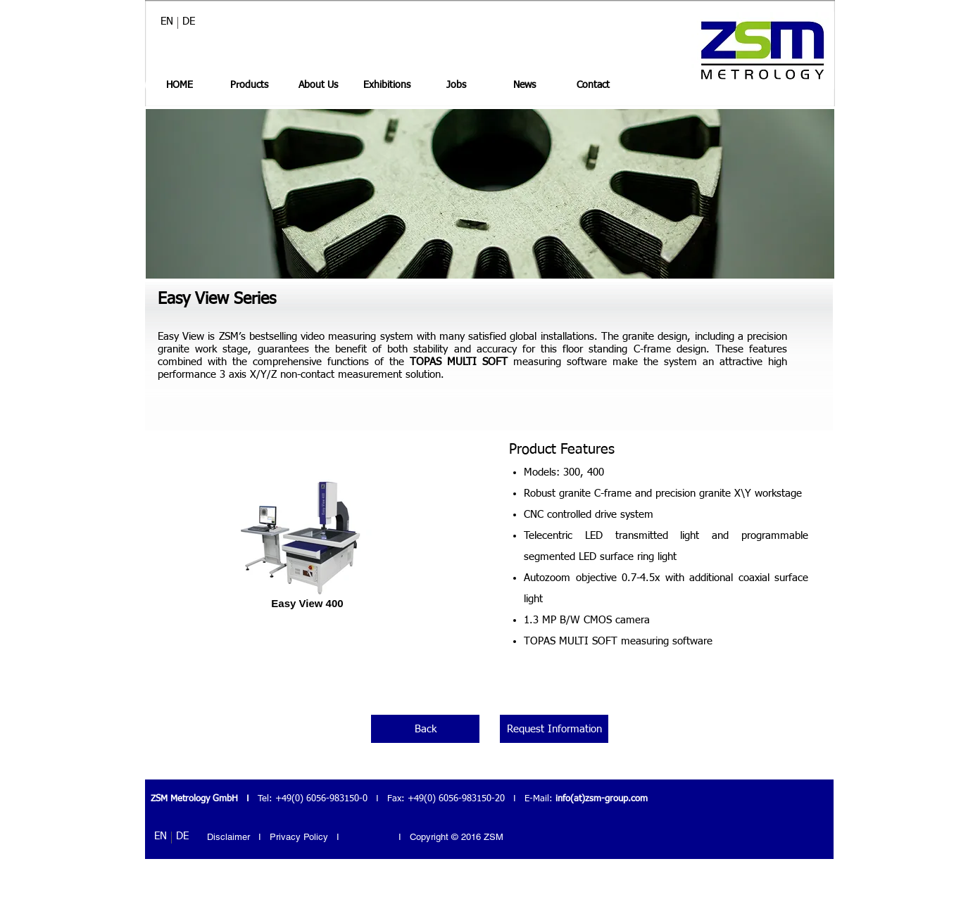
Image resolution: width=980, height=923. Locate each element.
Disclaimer (228, 837)
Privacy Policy (300, 837)
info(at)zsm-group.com (601, 798)
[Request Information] (554, 729)
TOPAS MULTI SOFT (459, 362)
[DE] (189, 21)
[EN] (167, 21)
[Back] (425, 729)
